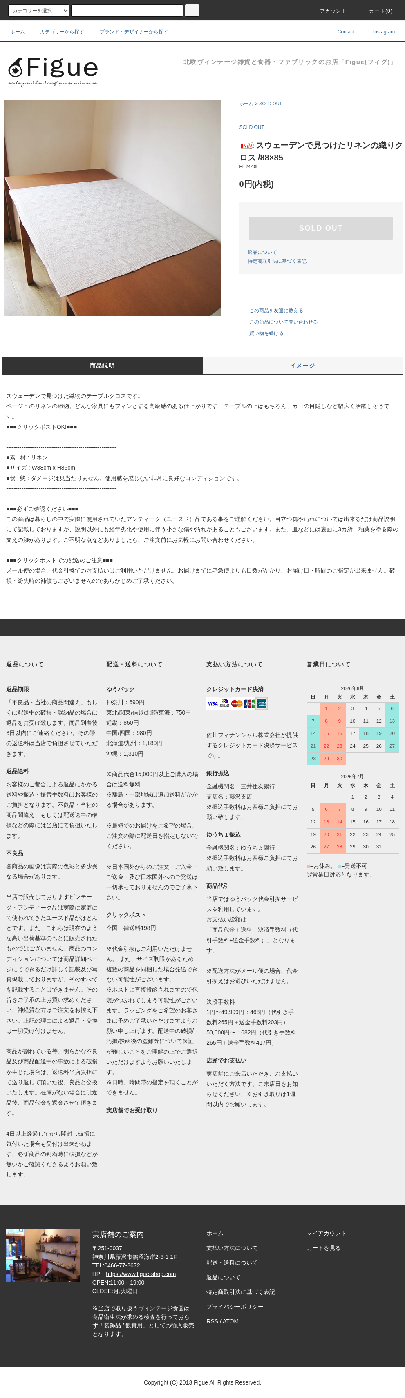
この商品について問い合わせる (278, 322)
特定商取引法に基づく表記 (277, 261)
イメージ (302, 365)
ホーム (17, 32)
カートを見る (324, 1248)
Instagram (378, 32)
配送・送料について (232, 1262)
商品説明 (102, 365)
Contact (340, 32)
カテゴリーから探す (57, 32)
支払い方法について (232, 1248)
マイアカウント (327, 1233)
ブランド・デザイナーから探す (129, 32)
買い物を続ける (261, 333)
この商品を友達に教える (271, 310)
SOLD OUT (270, 103)
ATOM (231, 1321)
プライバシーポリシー (235, 1306)
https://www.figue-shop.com (141, 1274)
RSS (212, 1321)
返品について (262, 252)
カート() (376, 11)
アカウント (328, 11)
